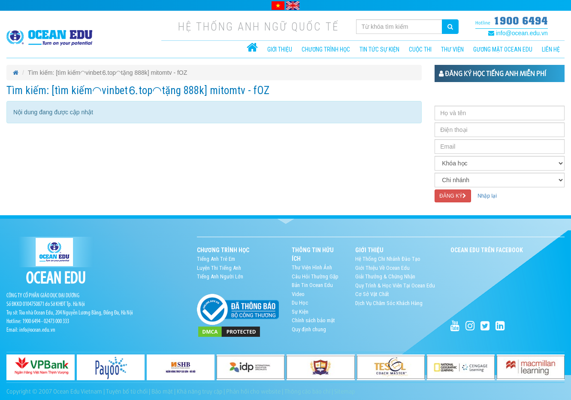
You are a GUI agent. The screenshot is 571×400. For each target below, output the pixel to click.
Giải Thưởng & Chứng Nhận (385, 276)
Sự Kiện (300, 311)
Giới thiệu (279, 49)
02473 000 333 (56, 321)
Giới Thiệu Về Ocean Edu (382, 268)
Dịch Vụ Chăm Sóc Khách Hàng (389, 303)
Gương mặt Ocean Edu (502, 49)
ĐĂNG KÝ (452, 196)
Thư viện (452, 49)
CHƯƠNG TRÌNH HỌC (326, 49)
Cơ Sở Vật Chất (372, 294)
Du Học (300, 302)
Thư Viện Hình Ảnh (312, 267)
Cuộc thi (420, 49)
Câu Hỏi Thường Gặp (315, 276)
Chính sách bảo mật (313, 320)
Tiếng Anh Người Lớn (220, 276)
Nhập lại (487, 196)
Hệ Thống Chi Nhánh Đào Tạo (387, 259)
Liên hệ (551, 49)
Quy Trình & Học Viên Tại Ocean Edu (395, 285)
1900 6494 (520, 20)
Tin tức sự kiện (379, 49)
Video (298, 294)
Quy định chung (309, 329)
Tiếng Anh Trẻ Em (216, 259)
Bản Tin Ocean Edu (312, 285)
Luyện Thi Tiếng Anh (219, 268)
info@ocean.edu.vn (518, 33)
